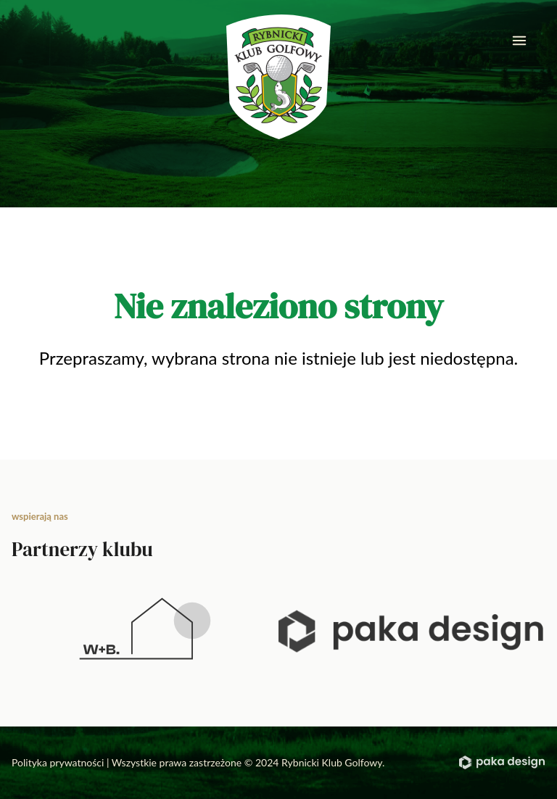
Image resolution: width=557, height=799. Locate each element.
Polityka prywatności (58, 762)
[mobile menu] (519, 40)
